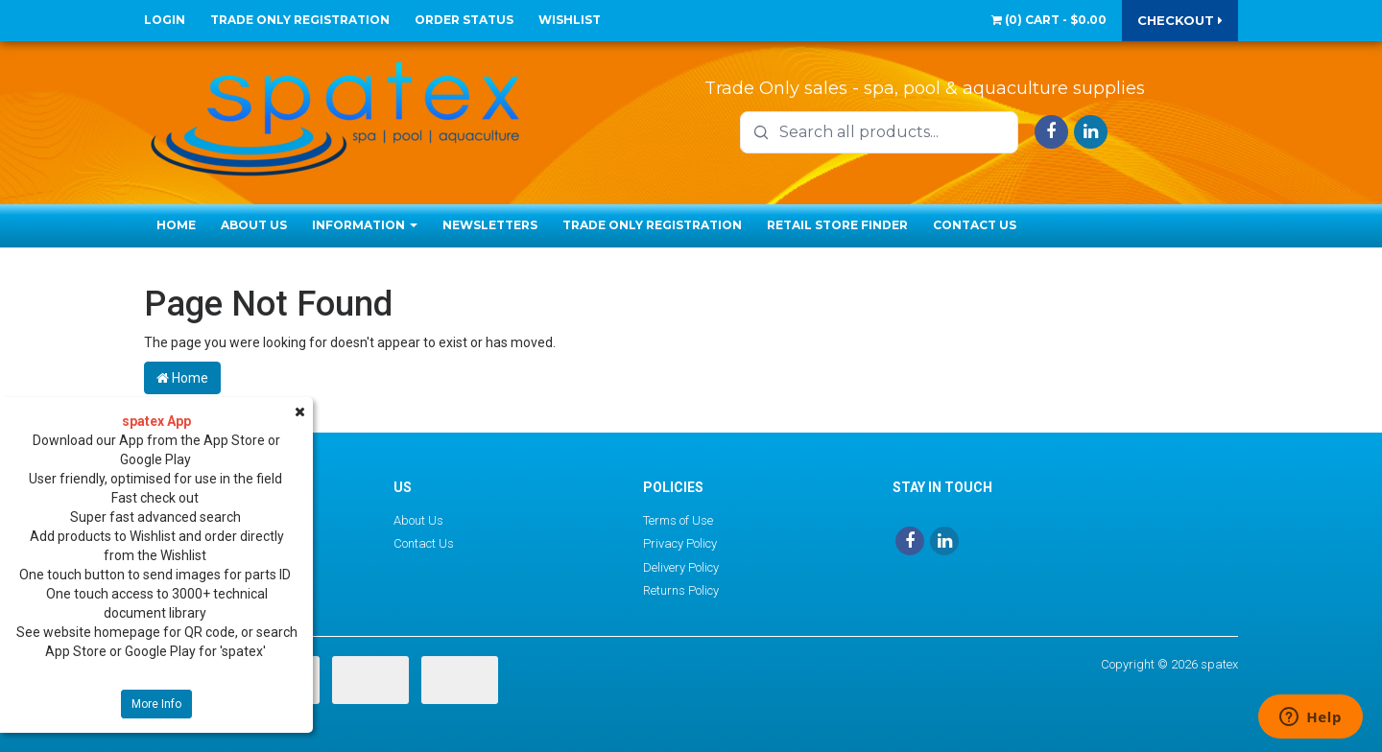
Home (176, 225)
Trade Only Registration (300, 19)
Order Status (464, 19)
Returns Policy (681, 590)
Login (164, 19)
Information (364, 225)
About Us (254, 225)
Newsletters (489, 225)
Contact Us (974, 225)
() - (1049, 19)
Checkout (1180, 20)
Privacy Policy (680, 543)
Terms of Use (678, 520)
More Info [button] (156, 704)
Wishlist (569, 19)
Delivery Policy (681, 567)
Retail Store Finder (837, 225)
